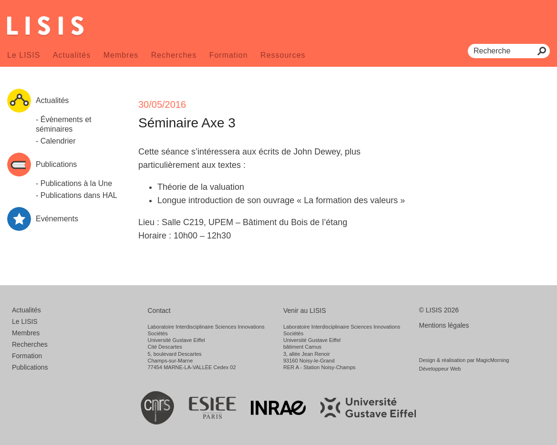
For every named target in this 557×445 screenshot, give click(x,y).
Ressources (282, 55)
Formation (228, 55)
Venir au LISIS (304, 310)
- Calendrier (56, 141)
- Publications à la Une (74, 183)
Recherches (173, 55)
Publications (30, 367)
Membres (121, 55)
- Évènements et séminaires (64, 124)
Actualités (72, 55)
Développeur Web (440, 369)
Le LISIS (23, 55)
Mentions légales (444, 325)
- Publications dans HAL (76, 195)
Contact (159, 310)
